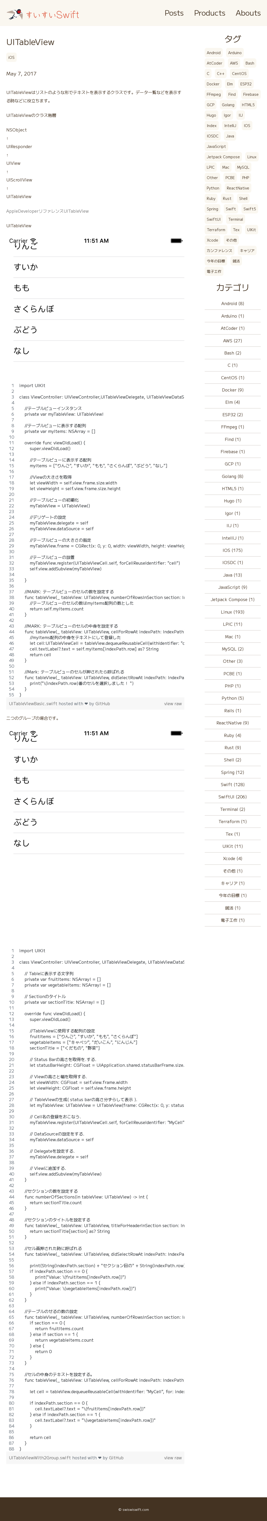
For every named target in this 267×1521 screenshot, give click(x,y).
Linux (252, 156)
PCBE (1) (232, 673)
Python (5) (233, 698)
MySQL (243, 167)
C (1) (233, 365)
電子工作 (214, 271)
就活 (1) (233, 908)
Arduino (235, 52)
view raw (173, 703)
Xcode (212, 240)
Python (213, 188)
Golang (228, 104)
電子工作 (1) (233, 920)
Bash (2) (232, 353)
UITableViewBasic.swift (34, 703)
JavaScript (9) (232, 587)
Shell (243, 198)
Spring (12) (232, 772)
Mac (225, 167)
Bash (250, 63)
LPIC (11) (232, 624)
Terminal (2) (232, 809)
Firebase (251, 94)
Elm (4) (232, 402)
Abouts (248, 12)
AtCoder (214, 63)
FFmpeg (214, 94)
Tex (236, 229)
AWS (234, 63)
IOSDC (213, 135)
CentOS (239, 73)
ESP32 (246, 83)
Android (214, 52)
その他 (231, 240)
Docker (213, 83)
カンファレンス (219, 250)
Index (212, 125)
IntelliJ (230, 125)
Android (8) (232, 303)
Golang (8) (233, 476)
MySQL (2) (233, 649)
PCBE (230, 177)
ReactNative (238, 188)
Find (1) (233, 439)
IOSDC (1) (232, 562)
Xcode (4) (232, 858)
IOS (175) (233, 550)
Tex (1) (233, 834)
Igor (227, 115)
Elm (230, 83)
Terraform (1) (233, 821)
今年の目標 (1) (233, 895)
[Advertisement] (95, 911)
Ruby (211, 198)
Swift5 (250, 208)
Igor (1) (232, 513)
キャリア (247, 250)
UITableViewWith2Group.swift (40, 1457)
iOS (11, 57)
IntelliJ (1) (233, 538)
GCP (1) (233, 463)
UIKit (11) (232, 846)
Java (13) (232, 575)
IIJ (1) (233, 525)
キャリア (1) (233, 883)
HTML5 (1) (233, 488)
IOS (247, 125)
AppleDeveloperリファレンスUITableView (47, 211)
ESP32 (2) (232, 414)
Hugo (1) (233, 500)
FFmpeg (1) (232, 427)
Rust (227, 198)
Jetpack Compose (223, 156)
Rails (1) (232, 710)
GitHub (102, 703)
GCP (210, 104)
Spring (212, 208)
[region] (95, 539)
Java (230, 135)
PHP (245, 177)
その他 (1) (233, 871)
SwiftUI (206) (233, 796)
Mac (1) (233, 636)
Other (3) (233, 661)
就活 (236, 260)
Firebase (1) (233, 451)
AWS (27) (232, 340)
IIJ (241, 115)
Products (209, 12)
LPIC (211, 167)
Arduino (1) (232, 316)
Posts (174, 12)
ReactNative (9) (232, 723)
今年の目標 (216, 260)
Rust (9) (232, 747)
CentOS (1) (233, 377)
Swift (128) (233, 784)
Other (212, 177)
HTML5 (248, 104)
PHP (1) (233, 686)
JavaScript (216, 146)
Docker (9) (233, 390)
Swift (231, 208)
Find (232, 94)
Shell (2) (232, 759)
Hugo (211, 115)
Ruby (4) (232, 735)
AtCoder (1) (233, 328)
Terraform (216, 229)
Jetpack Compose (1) (233, 599)
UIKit (251, 229)
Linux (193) (233, 612)
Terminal (235, 219)
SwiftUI (214, 219)
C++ (220, 73)
